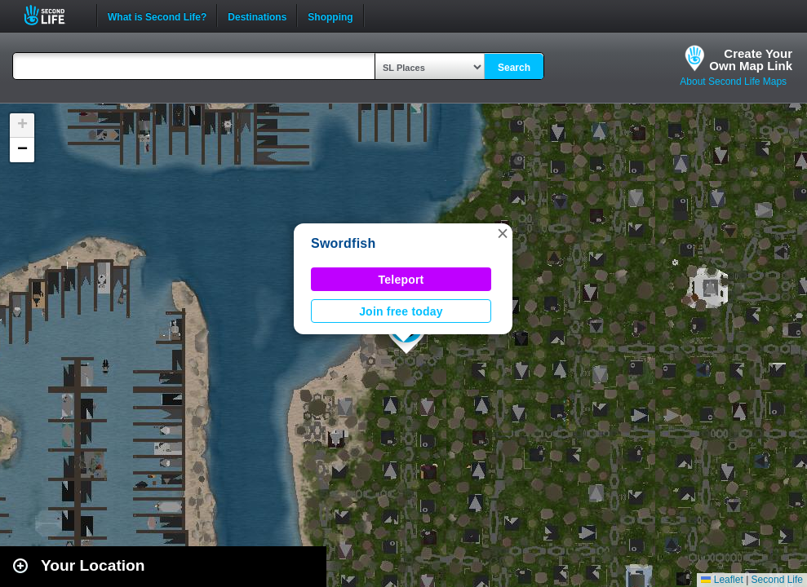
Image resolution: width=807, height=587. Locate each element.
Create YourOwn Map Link (750, 59)
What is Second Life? (157, 15)
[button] (502, 233)
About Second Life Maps (733, 81)
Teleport (401, 279)
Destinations (257, 15)
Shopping (330, 15)
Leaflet (722, 579)
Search (514, 67)
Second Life (53, 15)
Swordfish (343, 243)
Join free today (401, 311)
